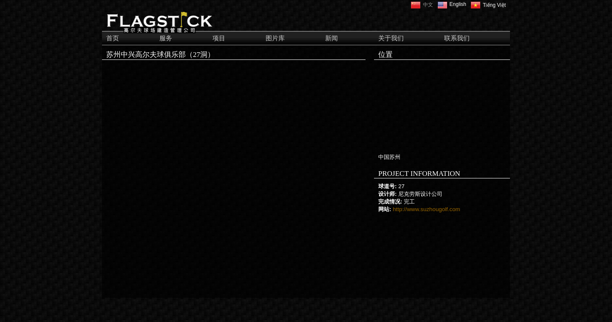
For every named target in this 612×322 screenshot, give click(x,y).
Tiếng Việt (494, 5)
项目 (218, 38)
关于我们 (391, 38)
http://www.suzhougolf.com (426, 209)
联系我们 (457, 38)
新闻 (331, 38)
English (458, 4)
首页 (112, 38)
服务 (165, 38)
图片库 (275, 38)
